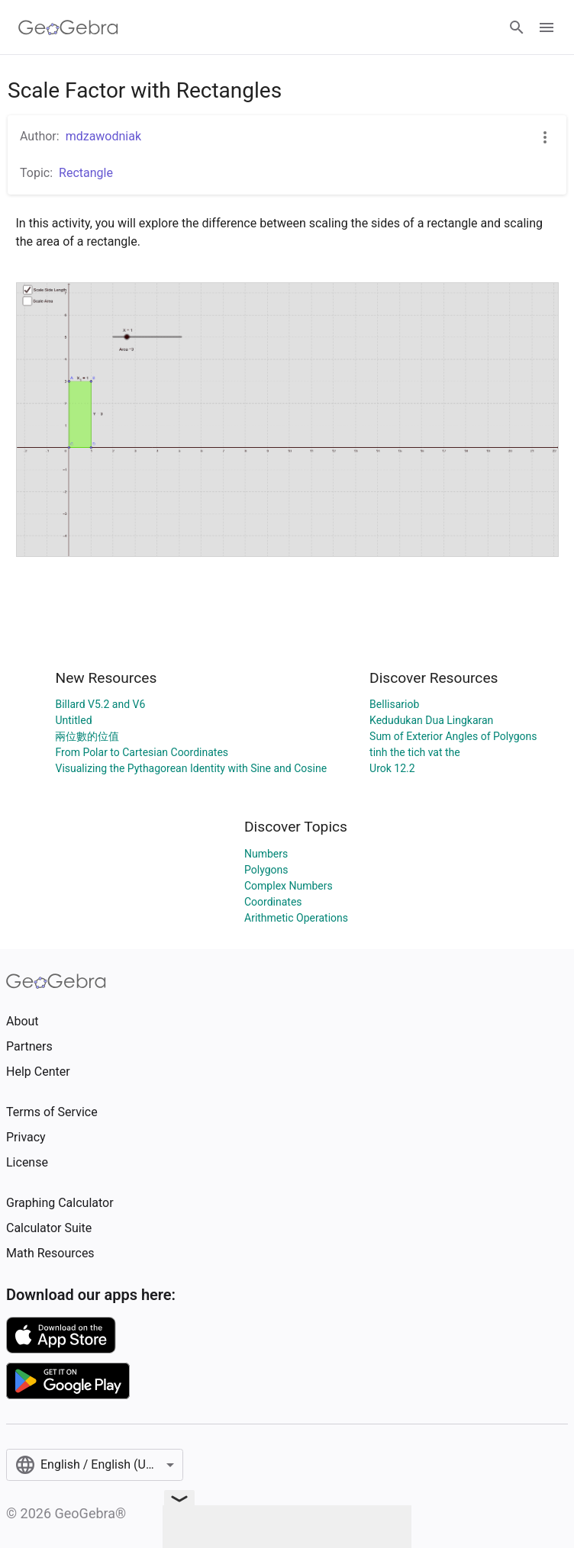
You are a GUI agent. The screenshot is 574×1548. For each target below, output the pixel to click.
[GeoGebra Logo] (68, 27)
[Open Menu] (546, 27)
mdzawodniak (103, 136)
